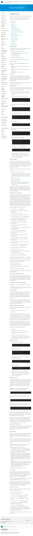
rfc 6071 (12, 285)
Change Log (3, 134)
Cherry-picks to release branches (16, 30)
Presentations (23, 1)
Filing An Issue (13, 41)
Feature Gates (3, 64)
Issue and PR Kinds (14, 44)
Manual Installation (4, 125)
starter (30, 82)
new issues (23, 79)
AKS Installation (3, 34)
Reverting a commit (14, 36)
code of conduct (21, 51)
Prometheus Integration (4, 98)
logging (15, 180)
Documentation (15, 1)
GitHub (11, 1)
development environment (19, 57)
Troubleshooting (3, 58)
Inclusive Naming (13, 33)
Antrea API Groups (4, 82)
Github (26, 527)
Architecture (3, 48)
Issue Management (4, 122)
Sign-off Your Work (14, 38)
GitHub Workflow (13, 25)
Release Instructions (4, 120)
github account (13, 67)
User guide (2, 111)
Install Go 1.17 (13, 329)
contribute (28, 59)
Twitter (22, 527)
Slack (18, 508)
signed (16, 129)
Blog (20, 1)
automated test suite (23, 187)
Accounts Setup (13, 22)
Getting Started (3, 19)
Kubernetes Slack (18, 69)
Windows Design (3, 91)
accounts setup (17, 510)
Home (9, 1)
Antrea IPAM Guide (4, 76)
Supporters (9, 2)
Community (28, 1)
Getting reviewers (14, 27)
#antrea (28, 69)
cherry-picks (27, 279)
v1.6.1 (2, 13)
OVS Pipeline (3, 62)
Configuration (3, 28)
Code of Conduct (3, 136)
